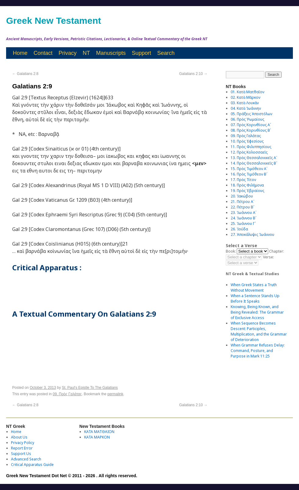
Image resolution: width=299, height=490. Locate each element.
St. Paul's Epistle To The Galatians (90, 387)
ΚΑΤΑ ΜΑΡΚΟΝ (97, 437)
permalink (115, 394)
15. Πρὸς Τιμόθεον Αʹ (249, 168)
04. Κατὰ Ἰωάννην (246, 108)
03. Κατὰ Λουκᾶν (245, 102)
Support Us (21, 453)
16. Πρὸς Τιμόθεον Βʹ (249, 174)
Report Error (22, 448)
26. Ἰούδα (239, 229)
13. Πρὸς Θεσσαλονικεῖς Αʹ (254, 157)
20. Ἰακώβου (242, 196)
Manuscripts (111, 53)
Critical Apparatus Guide (32, 464)
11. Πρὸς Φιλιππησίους (251, 146)
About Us (19, 437)
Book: (231, 251)
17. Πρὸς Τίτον (243, 179)
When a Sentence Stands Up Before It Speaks (255, 298)
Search (166, 53)
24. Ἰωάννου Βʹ (243, 218)
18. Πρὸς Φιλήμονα (247, 185)
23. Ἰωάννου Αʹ (243, 212)
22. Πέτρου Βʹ (242, 207)
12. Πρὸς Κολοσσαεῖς (249, 152)
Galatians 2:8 (25, 74)
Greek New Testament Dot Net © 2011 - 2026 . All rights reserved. (71, 475)
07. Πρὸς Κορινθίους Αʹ (251, 124)
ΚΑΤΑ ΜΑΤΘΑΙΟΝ (99, 431)
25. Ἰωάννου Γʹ (243, 223)
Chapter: (276, 251)
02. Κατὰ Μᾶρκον (245, 97)
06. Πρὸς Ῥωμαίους (247, 119)
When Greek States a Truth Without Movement (254, 287)
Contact (43, 53)
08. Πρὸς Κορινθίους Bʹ (251, 130)
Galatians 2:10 (193, 74)
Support (141, 53)
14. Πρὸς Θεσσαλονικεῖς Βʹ (254, 163)
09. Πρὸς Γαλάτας (67, 394)
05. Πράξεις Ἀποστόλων (251, 113)
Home (20, 53)
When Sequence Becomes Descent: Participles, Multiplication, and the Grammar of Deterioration (259, 331)
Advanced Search (26, 459)
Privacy (68, 53)
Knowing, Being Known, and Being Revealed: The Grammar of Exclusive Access (257, 312)
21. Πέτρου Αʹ (242, 201)
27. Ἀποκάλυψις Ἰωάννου (252, 234)
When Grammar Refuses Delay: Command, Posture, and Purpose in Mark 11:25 (258, 351)
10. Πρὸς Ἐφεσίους (247, 141)
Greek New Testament (53, 21)
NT (86, 53)
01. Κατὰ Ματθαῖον (247, 91)
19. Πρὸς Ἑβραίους (247, 190)
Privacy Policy (22, 442)
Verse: (268, 257)
